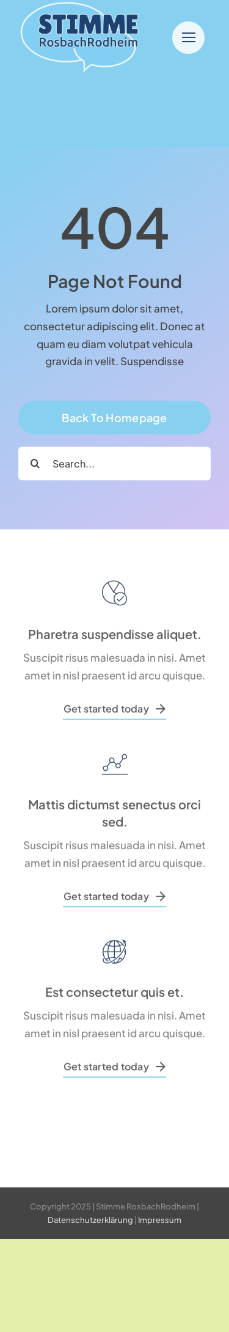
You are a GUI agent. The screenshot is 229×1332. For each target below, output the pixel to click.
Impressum (159, 1220)
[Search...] (114, 463)
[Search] (35, 463)
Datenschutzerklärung (90, 1220)
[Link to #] (188, 37)
